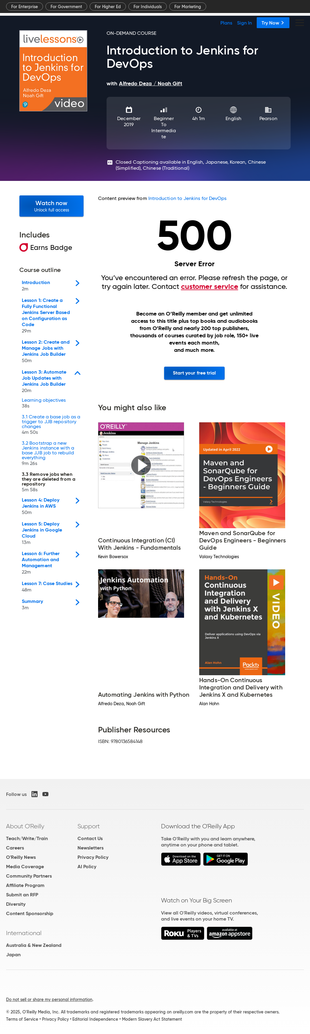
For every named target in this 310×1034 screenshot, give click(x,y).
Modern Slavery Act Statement (152, 1019)
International (23, 933)
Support (89, 826)
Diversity (15, 904)
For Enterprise (24, 6)
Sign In (244, 22)
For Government (66, 6)
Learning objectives (44, 404)
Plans (226, 22)
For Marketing (187, 6)
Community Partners (29, 876)
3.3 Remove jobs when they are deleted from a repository (48, 482)
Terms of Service (22, 1019)
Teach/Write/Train (27, 838)
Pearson (268, 118)
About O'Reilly (25, 826)
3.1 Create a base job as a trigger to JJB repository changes (51, 425)
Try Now (273, 23)
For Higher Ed (108, 6)
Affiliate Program (25, 885)
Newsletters (91, 848)
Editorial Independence (95, 1019)
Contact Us (90, 838)
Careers (15, 848)
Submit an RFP (22, 895)
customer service (209, 286)
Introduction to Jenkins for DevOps (187, 198)
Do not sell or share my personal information (49, 999)
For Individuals (148, 6)
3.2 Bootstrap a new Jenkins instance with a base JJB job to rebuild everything (48, 454)
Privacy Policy (93, 857)
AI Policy (87, 866)
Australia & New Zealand (33, 945)
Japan (13, 954)
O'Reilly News (21, 857)
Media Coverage (25, 866)
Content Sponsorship (29, 913)
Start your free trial (194, 373)
